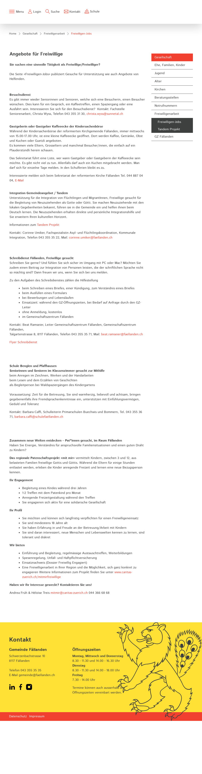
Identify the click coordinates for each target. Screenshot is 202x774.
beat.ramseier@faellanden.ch (122, 387)
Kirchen (160, 143)
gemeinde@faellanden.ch (37, 728)
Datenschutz (18, 769)
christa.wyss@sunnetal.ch (105, 167)
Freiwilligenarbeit (167, 167)
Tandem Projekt (169, 182)
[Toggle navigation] (16, 11)
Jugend (160, 126)
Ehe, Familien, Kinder (170, 118)
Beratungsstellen (167, 151)
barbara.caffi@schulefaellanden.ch (38, 470)
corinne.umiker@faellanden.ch (90, 291)
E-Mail (19, 234)
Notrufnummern (166, 159)
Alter (158, 134)
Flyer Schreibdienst (23, 395)
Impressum (36, 769)
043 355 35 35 (31, 723)
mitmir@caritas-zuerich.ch (69, 646)
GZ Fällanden (164, 190)
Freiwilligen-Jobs (169, 176)
